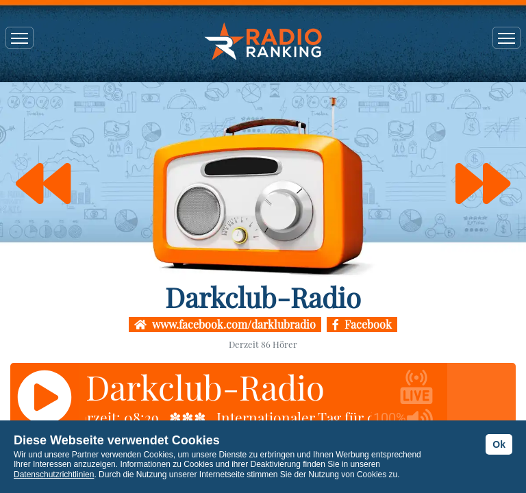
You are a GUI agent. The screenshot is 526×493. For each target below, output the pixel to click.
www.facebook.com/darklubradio (225, 324)
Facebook (362, 324)
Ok (498, 444)
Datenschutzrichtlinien (54, 474)
